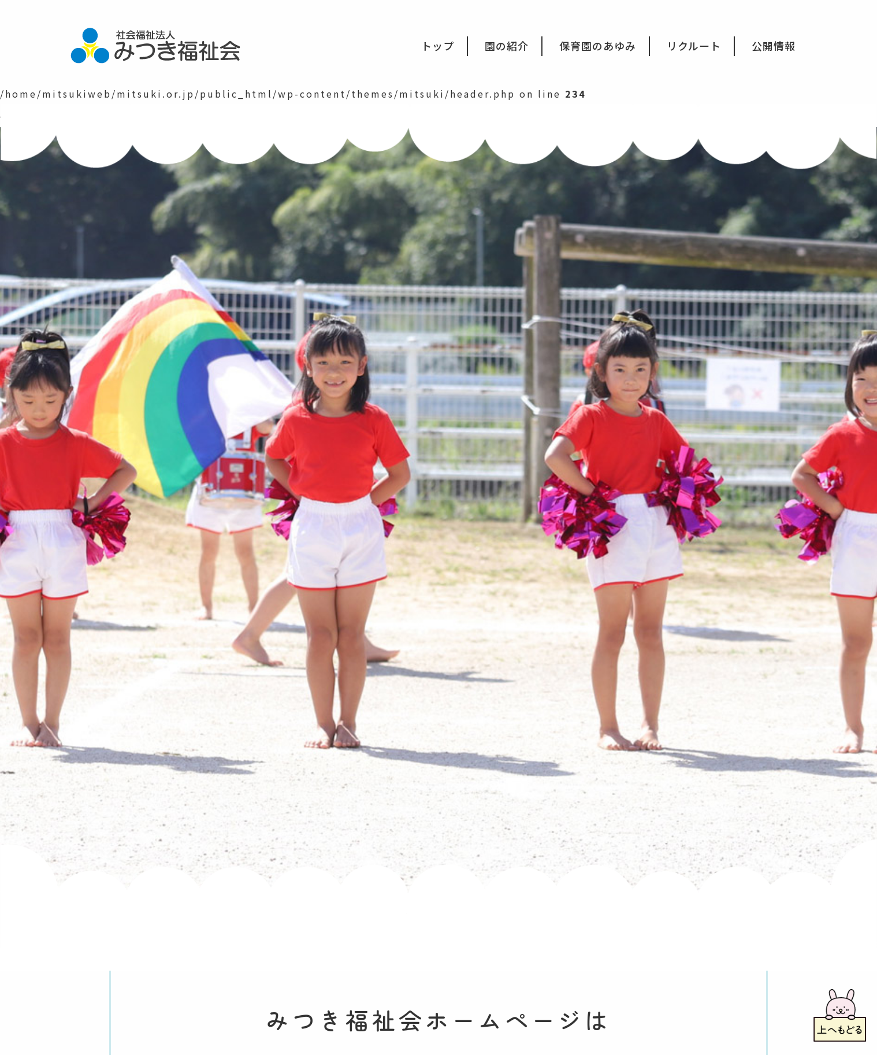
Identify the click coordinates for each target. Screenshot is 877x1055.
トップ (437, 45)
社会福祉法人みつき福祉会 (163, 44)
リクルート (694, 45)
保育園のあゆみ (597, 45)
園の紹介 (507, 45)
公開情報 (774, 45)
